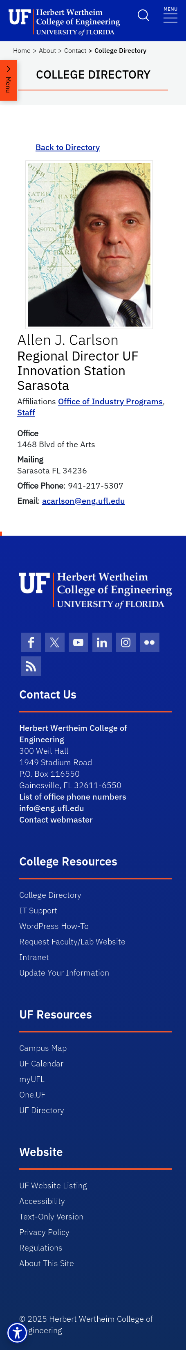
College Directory (50, 894)
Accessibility (42, 1200)
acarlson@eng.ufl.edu (83, 500)
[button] (17, 1332)
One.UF (32, 1094)
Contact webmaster (56, 819)
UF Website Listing (53, 1185)
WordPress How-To (54, 925)
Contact (75, 50)
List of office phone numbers (72, 796)
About (47, 50)
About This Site (46, 1263)
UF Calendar (41, 1063)
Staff (26, 412)
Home (22, 50)
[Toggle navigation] (170, 14)
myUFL (32, 1078)
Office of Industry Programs (110, 401)
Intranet (34, 956)
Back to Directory (68, 147)
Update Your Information (64, 972)
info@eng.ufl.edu (51, 808)
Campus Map (43, 1047)
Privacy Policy (44, 1231)
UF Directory (41, 1110)
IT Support (38, 910)
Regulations (41, 1247)
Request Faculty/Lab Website (72, 941)
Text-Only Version (51, 1216)
